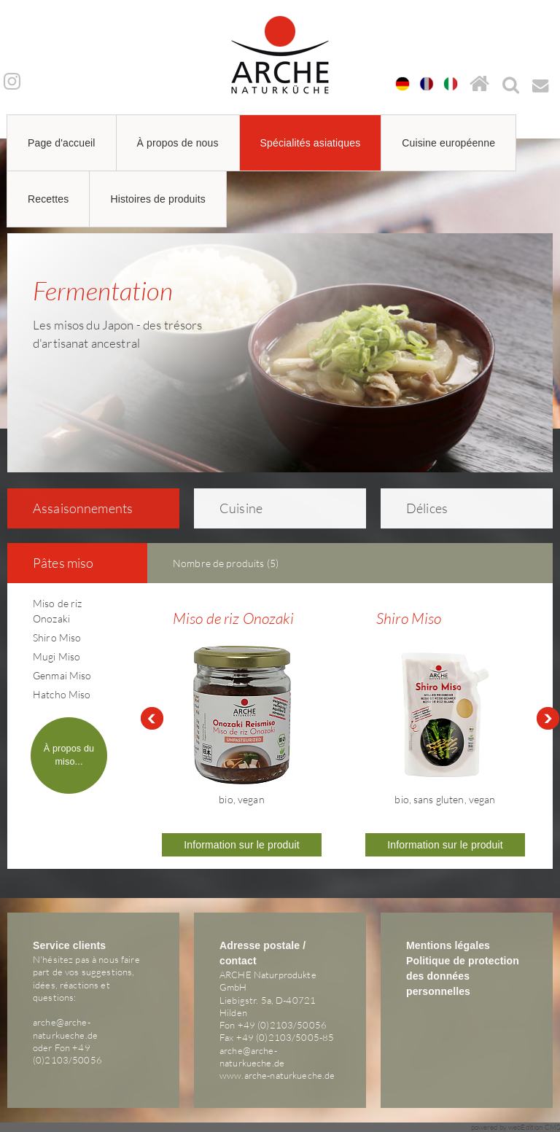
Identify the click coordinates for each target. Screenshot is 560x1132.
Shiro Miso (57, 637)
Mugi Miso (56, 656)
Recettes (48, 199)
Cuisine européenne (448, 143)
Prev (151, 718)
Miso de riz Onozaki (233, 618)
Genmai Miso (62, 675)
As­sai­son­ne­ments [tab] (73, 508)
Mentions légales (448, 945)
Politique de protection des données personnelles (462, 976)
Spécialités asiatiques (310, 143)
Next (548, 718)
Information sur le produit (242, 845)
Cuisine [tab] (231, 508)
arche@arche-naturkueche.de (65, 1028)
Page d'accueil (62, 143)
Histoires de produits (158, 199)
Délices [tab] (417, 508)
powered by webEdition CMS (516, 1127)
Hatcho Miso (62, 694)
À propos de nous (178, 143)
